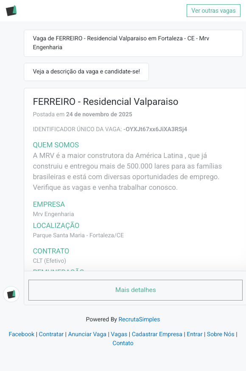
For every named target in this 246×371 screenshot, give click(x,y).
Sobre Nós (221, 334)
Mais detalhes (135, 290)
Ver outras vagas (213, 10)
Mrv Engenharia (53, 214)
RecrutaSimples (139, 319)
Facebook (21, 334)
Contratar (51, 334)
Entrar (194, 334)
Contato (122, 343)
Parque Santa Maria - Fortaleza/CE (78, 235)
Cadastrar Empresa (157, 334)
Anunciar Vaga (87, 334)
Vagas (119, 334)
